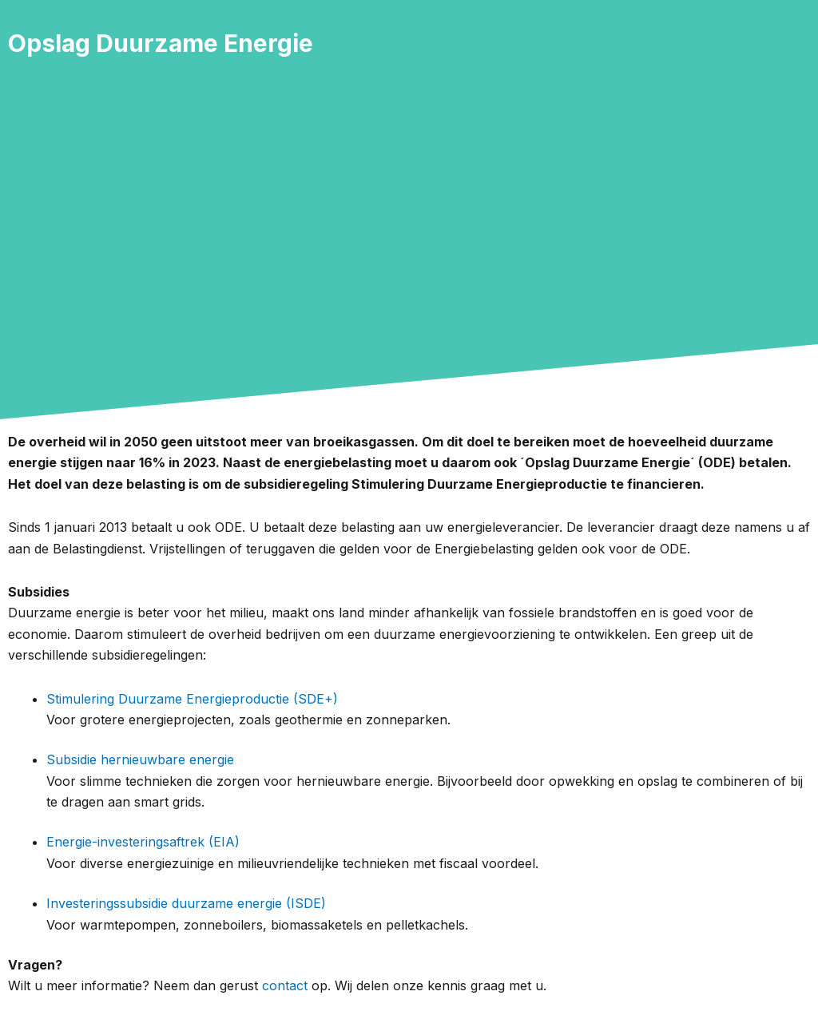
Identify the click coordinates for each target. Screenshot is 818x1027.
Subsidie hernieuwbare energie (140, 759)
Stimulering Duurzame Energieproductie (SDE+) (192, 699)
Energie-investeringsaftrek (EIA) (143, 842)
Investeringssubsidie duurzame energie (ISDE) (186, 903)
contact (285, 985)
